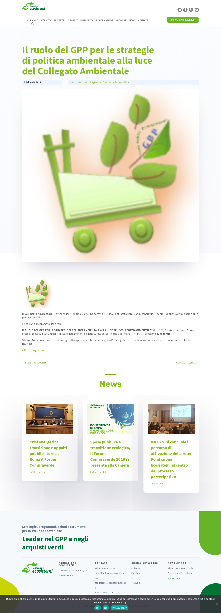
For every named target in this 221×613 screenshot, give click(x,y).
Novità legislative (93, 82)
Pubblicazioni (104, 20)
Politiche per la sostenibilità (116, 82)
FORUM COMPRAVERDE (182, 20)
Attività (46, 20)
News (132, 20)
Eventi (72, 82)
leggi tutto (38, 472)
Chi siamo (32, 20)
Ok (97, 608)
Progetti (59, 20)
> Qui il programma (33, 350)
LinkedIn (135, 568)
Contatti (143, 20)
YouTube (135, 582)
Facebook (136, 573)
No (105, 608)
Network (121, 20)
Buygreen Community (80, 20)
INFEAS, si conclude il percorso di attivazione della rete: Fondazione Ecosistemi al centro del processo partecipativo (171, 459)
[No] (216, 604)
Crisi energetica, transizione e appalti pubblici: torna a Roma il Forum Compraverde (48, 453)
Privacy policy (119, 608)
